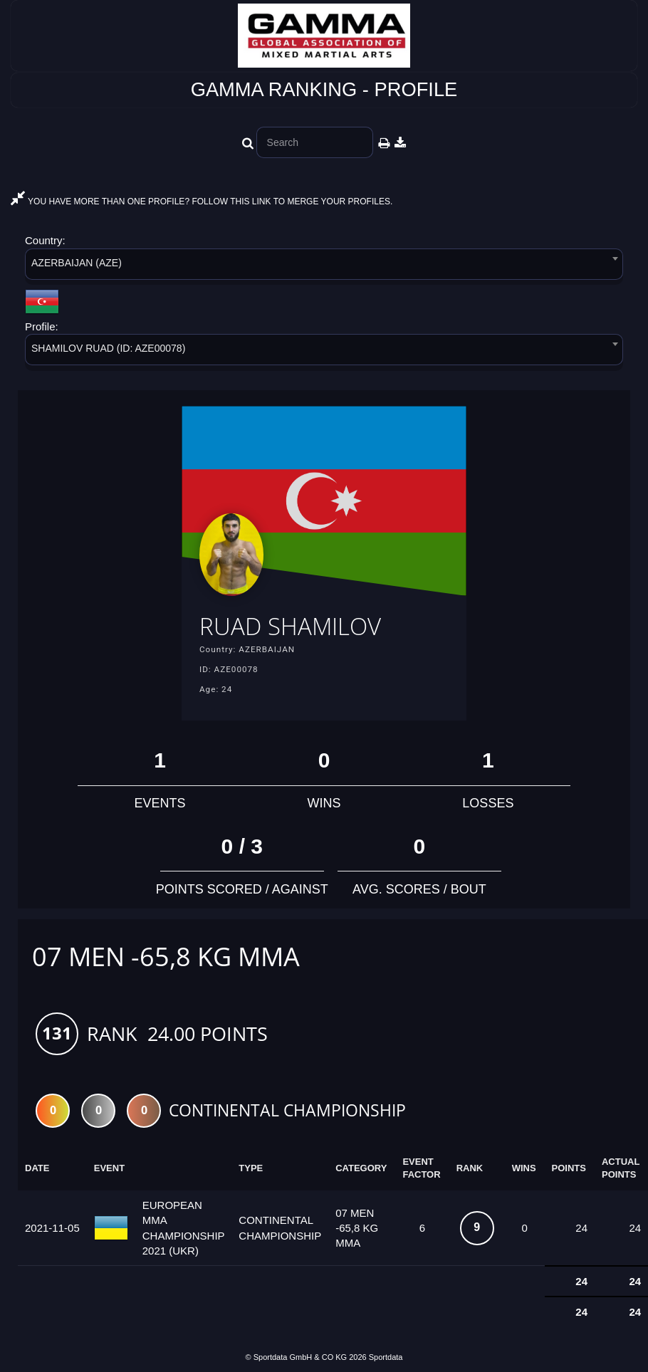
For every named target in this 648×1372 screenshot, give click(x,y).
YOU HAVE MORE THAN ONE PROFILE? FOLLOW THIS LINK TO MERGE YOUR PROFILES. (201, 201)
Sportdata (386, 1360)
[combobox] (324, 266)
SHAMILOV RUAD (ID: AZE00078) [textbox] (108, 348)
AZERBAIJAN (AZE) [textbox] (76, 262)
